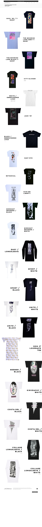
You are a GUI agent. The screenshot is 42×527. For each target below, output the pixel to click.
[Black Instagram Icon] (37, 488)
